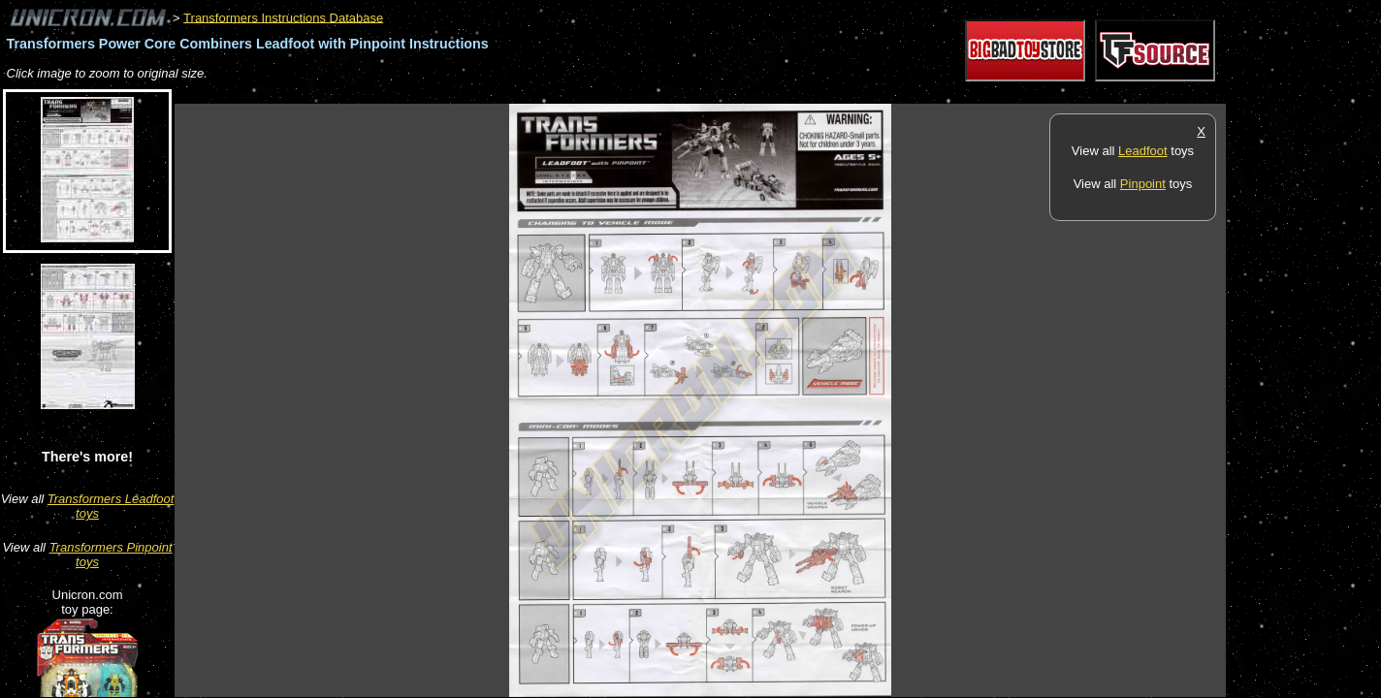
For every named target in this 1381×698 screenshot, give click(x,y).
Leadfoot (1143, 150)
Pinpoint (1143, 183)
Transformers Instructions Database (283, 17)
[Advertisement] (528, 93)
